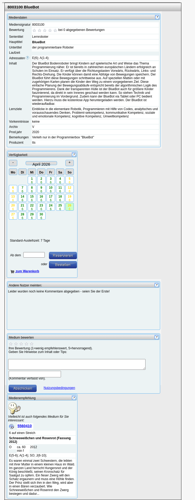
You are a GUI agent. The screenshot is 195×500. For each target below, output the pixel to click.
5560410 (25, 426)
